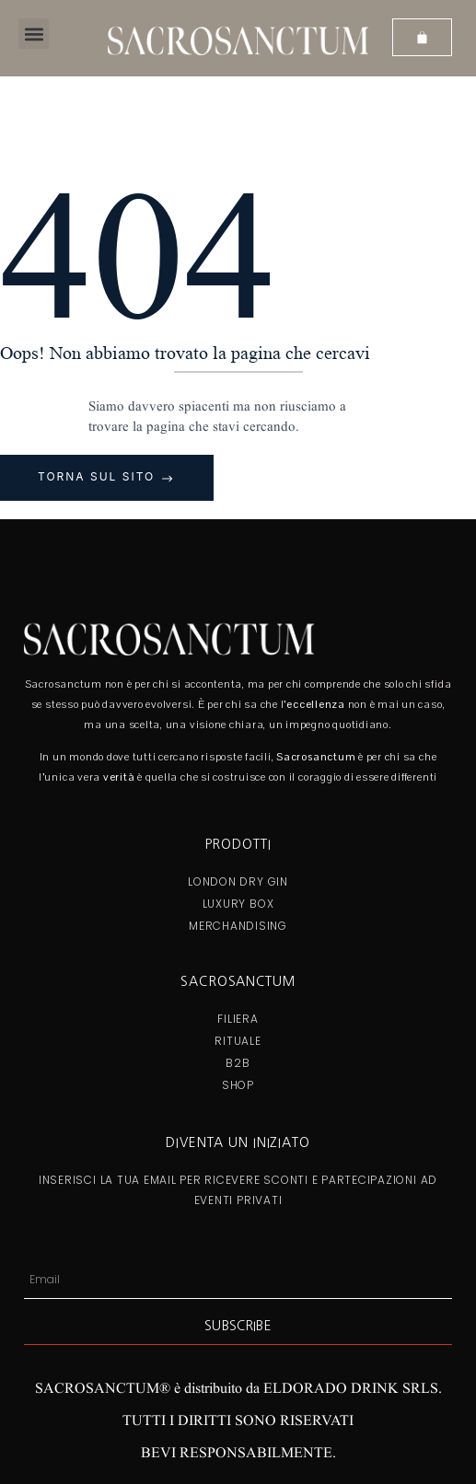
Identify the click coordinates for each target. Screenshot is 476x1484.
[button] (33, 33)
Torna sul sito (99, 476)
